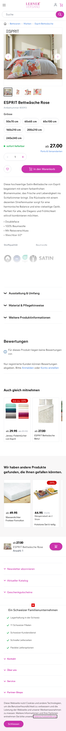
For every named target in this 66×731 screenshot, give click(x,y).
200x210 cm (34, 129)
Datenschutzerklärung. (45, 716)
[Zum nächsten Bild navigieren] (58, 57)
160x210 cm (13, 129)
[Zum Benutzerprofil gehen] (55, 4)
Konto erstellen (50, 367)
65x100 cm (49, 121)
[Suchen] (60, 14)
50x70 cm (12, 121)
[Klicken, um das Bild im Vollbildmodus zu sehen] (33, 56)
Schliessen (13, 724)
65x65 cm (31, 121)
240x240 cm (14, 138)
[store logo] (33, 5)
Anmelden (28, 367)
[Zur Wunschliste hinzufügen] (7, 169)
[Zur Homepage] (5, 23)
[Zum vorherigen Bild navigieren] (8, 57)
